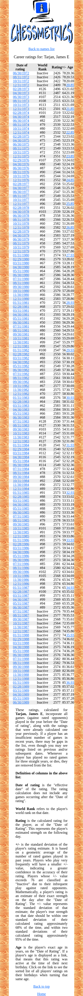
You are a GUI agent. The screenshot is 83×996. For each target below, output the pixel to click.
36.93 (70, 682)
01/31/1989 (21, 682)
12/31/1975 (21, 156)
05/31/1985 (21, 508)
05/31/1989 (21, 698)
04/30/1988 (21, 647)
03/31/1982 (21, 358)
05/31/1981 (21, 318)
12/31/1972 (21, 85)
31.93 (70, 445)
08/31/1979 (21, 243)
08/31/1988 (21, 663)
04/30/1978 (21, 211)
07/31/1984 (21, 469)
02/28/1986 (21, 544)
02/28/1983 (21, 401)
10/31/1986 (21, 576)
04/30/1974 (21, 117)
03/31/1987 (21, 595)
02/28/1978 (21, 208)
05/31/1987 (21, 603)
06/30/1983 (21, 417)
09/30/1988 (21, 667)
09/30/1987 (21, 619)
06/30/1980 (21, 275)
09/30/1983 (21, 429)
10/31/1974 (21, 128)
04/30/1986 (21, 552)
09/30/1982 (21, 382)
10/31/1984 (21, 481)
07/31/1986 (21, 564)
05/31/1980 (21, 271)
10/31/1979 (21, 247)
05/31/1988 (21, 651)
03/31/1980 (21, 263)
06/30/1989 (21, 702)
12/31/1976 (21, 180)
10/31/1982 (21, 386)
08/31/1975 (21, 148)
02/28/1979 (21, 231)
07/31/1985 (21, 516)
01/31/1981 (21, 303)
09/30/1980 (21, 287)
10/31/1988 (21, 671)
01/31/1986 (21, 540)
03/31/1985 (21, 500)
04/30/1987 (21, 599)
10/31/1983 (21, 433)
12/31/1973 (21, 109)
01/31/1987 (21, 587)
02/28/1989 (21, 686)
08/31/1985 (21, 520)
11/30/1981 (21, 342)
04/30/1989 (21, 694)
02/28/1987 (21, 591)
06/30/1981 (21, 322)
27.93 (70, 255)
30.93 (70, 397)
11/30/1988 (21, 675)
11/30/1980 (21, 295)
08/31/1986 (21, 568)
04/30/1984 (21, 457)
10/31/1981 (21, 338)
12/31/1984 (21, 489)
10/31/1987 (21, 623)
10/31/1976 (21, 176)
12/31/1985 (21, 536)
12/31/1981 (21, 346)
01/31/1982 (21, 350)
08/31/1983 (21, 425)
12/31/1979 (21, 251)
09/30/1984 (21, 477)
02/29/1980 (21, 259)
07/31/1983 (21, 421)
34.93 (70, 587)
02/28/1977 (21, 184)
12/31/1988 (21, 678)
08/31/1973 (21, 101)
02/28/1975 (21, 136)
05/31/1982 (21, 366)
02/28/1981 (21, 306)
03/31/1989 (21, 690)
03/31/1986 (21, 548)
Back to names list (42, 49)
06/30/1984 (21, 465)
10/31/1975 (21, 152)
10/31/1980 (21, 291)
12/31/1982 (21, 394)
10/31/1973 (21, 105)
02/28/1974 (21, 113)
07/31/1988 (21, 659)
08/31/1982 (21, 378)
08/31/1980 (21, 283)
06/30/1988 (21, 655)
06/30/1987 (21, 607)
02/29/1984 (21, 449)
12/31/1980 (21, 299)
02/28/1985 (21, 496)
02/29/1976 (21, 160)
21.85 (70, 109)
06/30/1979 (21, 239)
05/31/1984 (21, 461)
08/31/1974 (21, 124)
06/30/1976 (21, 168)
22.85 (70, 132)
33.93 (70, 540)
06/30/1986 (21, 560)
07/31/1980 (21, 279)
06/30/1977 (21, 192)
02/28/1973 (21, 89)
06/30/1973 (21, 97)
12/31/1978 (21, 227)
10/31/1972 (21, 81)
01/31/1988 (21, 635)
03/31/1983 (21, 405)
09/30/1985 (21, 524)
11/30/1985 (21, 532)
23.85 (70, 156)
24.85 (70, 180)
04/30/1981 (21, 314)
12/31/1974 (21, 132)
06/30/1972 (21, 73)
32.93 (70, 492)
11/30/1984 (21, 485)
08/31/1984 (21, 473)
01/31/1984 (21, 445)
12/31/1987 (21, 631)
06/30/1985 (21, 512)
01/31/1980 (21, 255)
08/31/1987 (21, 615)
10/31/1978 (21, 223)
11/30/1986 (21, 580)
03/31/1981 (21, 310)
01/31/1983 (21, 397)
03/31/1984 (21, 453)
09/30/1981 (21, 334)
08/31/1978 (21, 219)
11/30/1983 (21, 437)
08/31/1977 (21, 196)
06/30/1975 (21, 144)
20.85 (70, 85)
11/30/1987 (21, 627)
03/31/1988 (21, 643)
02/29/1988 (21, 639)
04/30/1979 (21, 235)
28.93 (70, 303)
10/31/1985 (21, 528)
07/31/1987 (21, 611)
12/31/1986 (21, 584)
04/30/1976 (21, 164)
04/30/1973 (21, 93)
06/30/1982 (21, 370)
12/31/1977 (21, 204)
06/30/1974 (21, 120)
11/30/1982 (21, 390)
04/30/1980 (21, 267)
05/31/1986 (21, 556)
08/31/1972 (21, 77)
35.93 (70, 635)
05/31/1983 (21, 413)
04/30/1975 (21, 140)
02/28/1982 (21, 354)
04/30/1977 (21, 188)
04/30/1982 (21, 362)
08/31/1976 (21, 172)
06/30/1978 (21, 215)
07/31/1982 (21, 374)
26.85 (70, 227)
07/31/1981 (21, 326)
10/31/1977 (21, 200)
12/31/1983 (21, 441)
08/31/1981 (21, 330)
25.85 (70, 204)
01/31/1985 (21, 492)
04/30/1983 (21, 409)
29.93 (70, 350)
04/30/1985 (21, 504)
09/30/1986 (21, 572)
